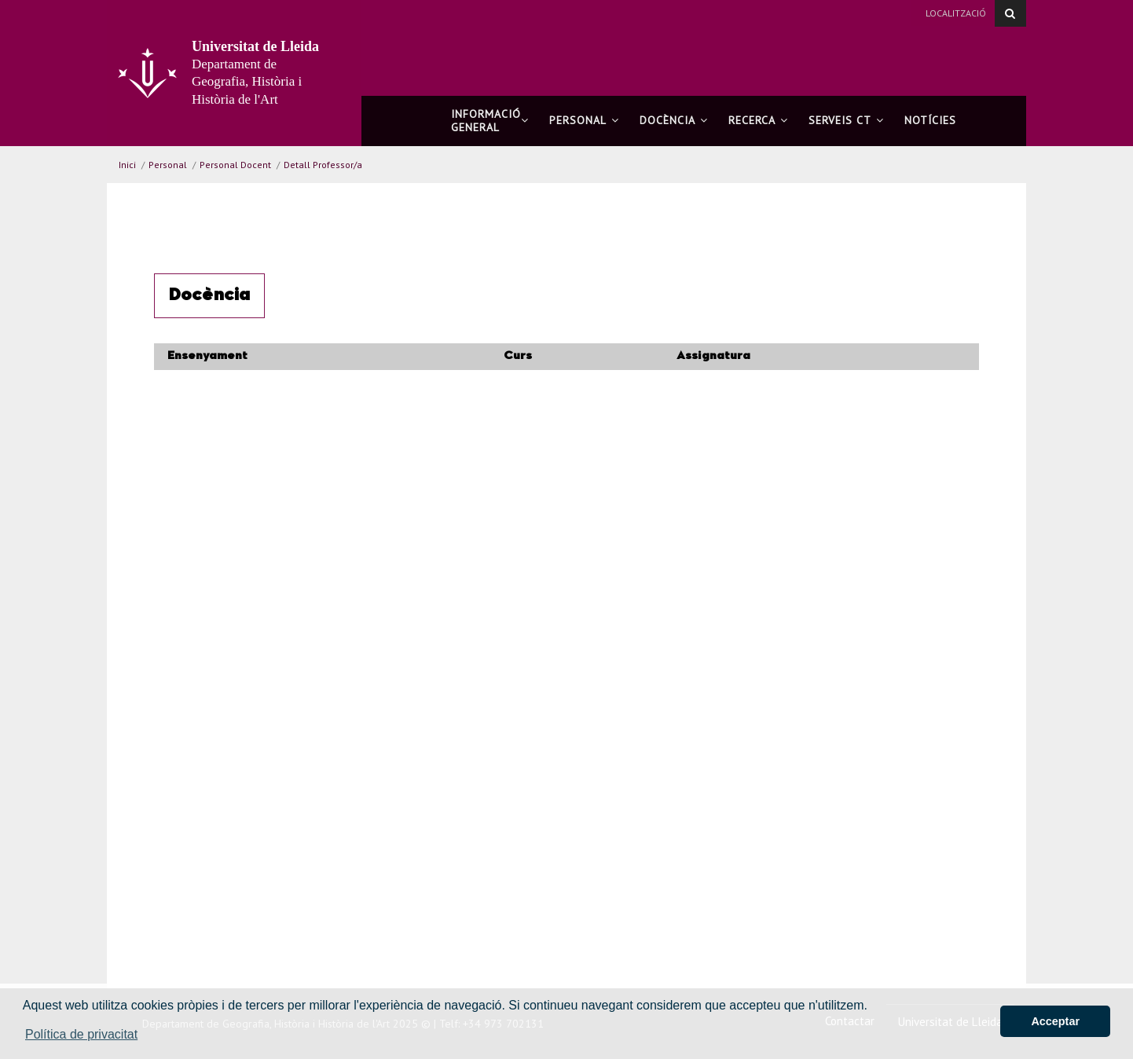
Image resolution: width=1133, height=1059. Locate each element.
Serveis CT (846, 120)
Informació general (490, 120)
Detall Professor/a (323, 164)
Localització (956, 13)
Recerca (758, 120)
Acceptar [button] (1055, 1021)
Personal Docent (235, 164)
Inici (127, 164)
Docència (674, 120)
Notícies (930, 120)
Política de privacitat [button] (81, 1034)
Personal (584, 120)
